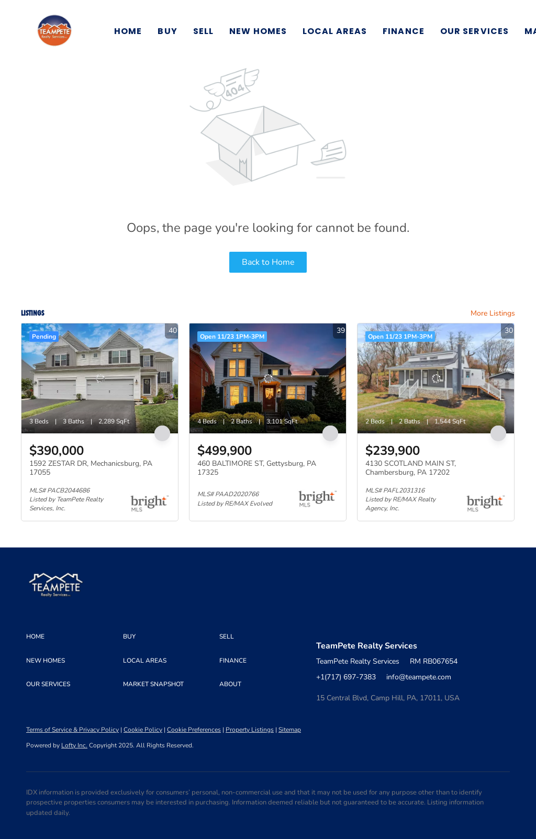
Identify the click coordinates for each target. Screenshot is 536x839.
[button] (54, 31)
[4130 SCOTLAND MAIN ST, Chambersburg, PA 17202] (436, 378)
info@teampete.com (418, 677)
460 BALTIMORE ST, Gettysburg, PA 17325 (256, 468)
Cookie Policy (143, 729)
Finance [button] (404, 31)
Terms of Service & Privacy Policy (72, 729)
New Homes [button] (258, 31)
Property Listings (250, 729)
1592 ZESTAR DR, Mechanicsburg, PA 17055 (90, 468)
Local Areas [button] (335, 31)
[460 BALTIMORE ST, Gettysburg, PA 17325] (267, 378)
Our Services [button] (474, 31)
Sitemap (289, 729)
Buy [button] (167, 31)
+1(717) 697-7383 (346, 677)
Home (128, 31)
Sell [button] (203, 31)
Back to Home (268, 262)
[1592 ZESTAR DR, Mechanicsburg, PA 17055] (99, 378)
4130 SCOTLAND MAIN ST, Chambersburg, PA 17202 (410, 468)
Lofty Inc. (74, 745)
